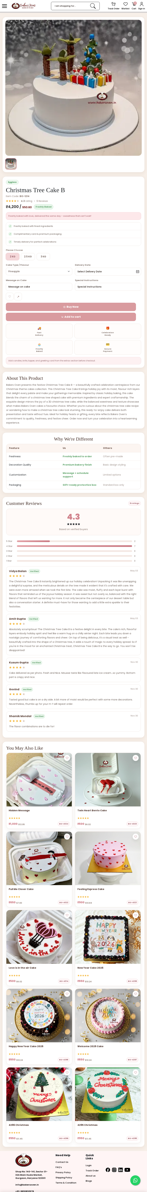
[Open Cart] (134, 6)
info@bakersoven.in (27, 1176)
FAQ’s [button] (59, 1159)
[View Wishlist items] (125, 6)
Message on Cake (16, 281)
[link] (93, 6)
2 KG (12, 257)
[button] (4, 6)
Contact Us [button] (62, 1154)
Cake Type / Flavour (17, 266)
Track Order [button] (92, 1162)
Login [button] (88, 1157)
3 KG (43, 257)
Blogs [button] (89, 1172)
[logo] (23, 6)
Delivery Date (82, 266)
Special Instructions (86, 281)
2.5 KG (28, 257)
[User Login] (141, 6)
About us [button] (90, 1167)
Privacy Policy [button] (63, 1164)
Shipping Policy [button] (64, 1169)
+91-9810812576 (24, 1183)
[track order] (113, 6)
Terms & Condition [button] (66, 1174)
